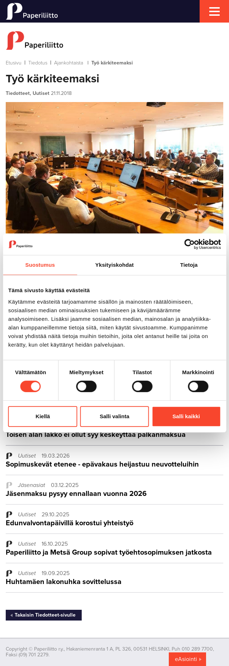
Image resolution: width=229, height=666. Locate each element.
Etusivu (14, 63)
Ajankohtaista (68, 63)
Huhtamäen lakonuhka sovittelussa (63, 582)
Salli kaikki (186, 416)
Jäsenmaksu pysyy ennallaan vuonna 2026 (76, 493)
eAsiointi (186, 659)
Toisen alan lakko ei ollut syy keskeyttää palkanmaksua (96, 434)
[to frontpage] (114, 40)
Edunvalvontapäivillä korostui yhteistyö (69, 523)
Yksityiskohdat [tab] (114, 265)
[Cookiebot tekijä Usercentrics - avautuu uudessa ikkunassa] (189, 244)
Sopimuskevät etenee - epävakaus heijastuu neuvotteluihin (102, 464)
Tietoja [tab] (189, 265)
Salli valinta (114, 416)
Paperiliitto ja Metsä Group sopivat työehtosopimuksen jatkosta (109, 552)
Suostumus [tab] (40, 265)
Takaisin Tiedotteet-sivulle (45, 615)
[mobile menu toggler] (214, 11)
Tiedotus (37, 63)
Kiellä (42, 416)
